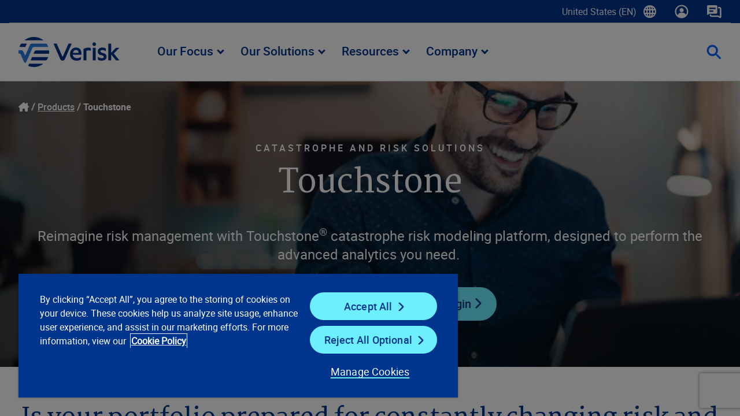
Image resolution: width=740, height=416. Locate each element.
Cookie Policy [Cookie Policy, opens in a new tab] (196, 341)
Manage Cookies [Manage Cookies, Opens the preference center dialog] (361, 371)
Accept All (360, 306)
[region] (232, 335)
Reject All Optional (361, 340)
